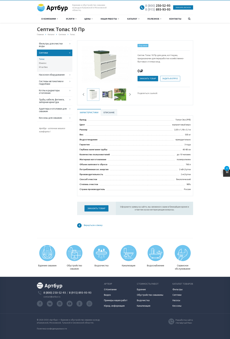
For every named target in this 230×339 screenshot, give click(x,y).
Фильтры (177, 289)
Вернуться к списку (89, 225)
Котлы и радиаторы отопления (49, 91)
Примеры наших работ (115, 300)
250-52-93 (157, 5)
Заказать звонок (183, 7)
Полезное (154, 19)
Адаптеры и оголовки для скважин (53, 110)
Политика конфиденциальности (52, 329)
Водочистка (143, 300)
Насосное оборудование (52, 74)
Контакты (175, 19)
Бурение (141, 289)
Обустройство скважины (150, 295)
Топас (42, 59)
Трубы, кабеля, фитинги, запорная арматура (51, 100)
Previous (84, 95)
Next (129, 95)
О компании (49, 19)
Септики (43, 52)
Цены (88, 19)
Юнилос (42, 63)
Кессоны (176, 306)
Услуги (71, 19)
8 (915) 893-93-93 (80, 292)
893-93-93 (157, 9)
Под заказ (143, 46)
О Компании (110, 289)
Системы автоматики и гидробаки (51, 82)
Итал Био (43, 67)
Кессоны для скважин (50, 118)
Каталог (133, 19)
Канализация (143, 306)
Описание (109, 112)
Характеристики (89, 112)
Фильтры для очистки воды (51, 44)
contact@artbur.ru (51, 297)
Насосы (176, 300)
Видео (107, 295)
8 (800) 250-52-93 (54, 292)
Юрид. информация (114, 306)
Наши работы (110, 19)
